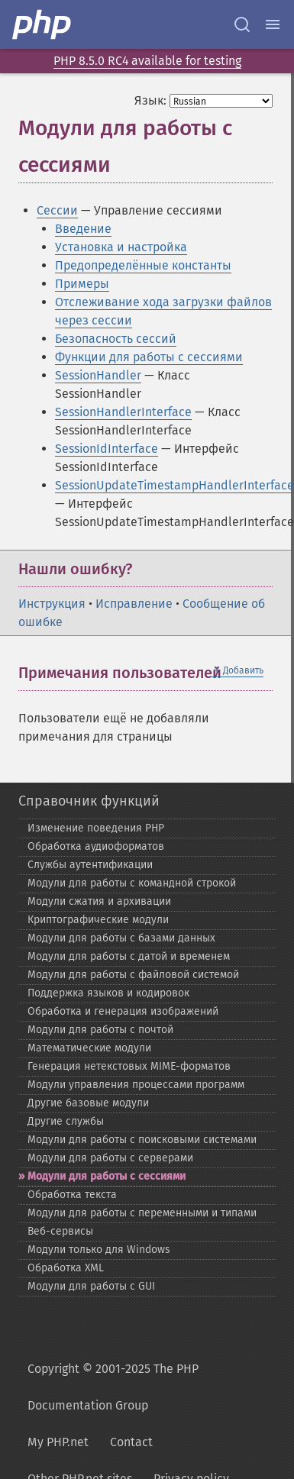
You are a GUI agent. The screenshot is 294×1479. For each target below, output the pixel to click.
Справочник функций (89, 801)
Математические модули (89, 1047)
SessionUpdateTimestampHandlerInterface (174, 485)
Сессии (57, 210)
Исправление (134, 603)
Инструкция (52, 603)
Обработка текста (72, 1194)
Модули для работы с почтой (100, 1029)
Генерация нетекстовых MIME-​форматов (129, 1066)
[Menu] (272, 24)
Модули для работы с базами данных (121, 938)
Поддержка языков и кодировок (108, 993)
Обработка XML (65, 1267)
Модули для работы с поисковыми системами (142, 1139)
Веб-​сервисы (60, 1231)
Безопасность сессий (115, 338)
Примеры (82, 283)
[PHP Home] (42, 24)
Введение (83, 228)
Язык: (150, 100)
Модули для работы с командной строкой (131, 883)
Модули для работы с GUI (91, 1286)
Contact (131, 1442)
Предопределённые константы (143, 265)
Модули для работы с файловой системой (133, 974)
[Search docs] (242, 24)
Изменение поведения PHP (95, 828)
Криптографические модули (98, 919)
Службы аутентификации (90, 864)
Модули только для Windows (98, 1249)
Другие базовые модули (88, 1102)
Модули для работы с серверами (110, 1157)
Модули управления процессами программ (135, 1084)
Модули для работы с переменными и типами (142, 1212)
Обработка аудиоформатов (95, 846)
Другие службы (65, 1121)
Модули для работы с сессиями (106, 1176)
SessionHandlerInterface (123, 412)
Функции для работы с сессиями (149, 357)
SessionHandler (98, 375)
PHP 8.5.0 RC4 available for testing (147, 60)
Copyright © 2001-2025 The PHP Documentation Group (113, 1387)
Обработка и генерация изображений (122, 1011)
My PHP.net (58, 1442)
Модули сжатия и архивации (99, 901)
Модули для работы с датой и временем (128, 956)
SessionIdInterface (106, 448)
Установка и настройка (121, 247)
